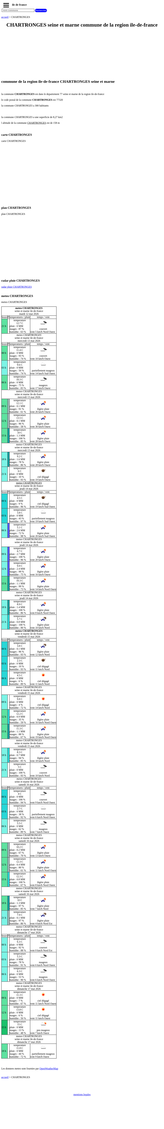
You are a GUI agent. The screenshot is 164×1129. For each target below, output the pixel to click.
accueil (4, 17)
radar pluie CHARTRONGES (16, 286)
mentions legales (81, 1094)
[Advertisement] (82, 53)
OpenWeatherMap (48, 1068)
